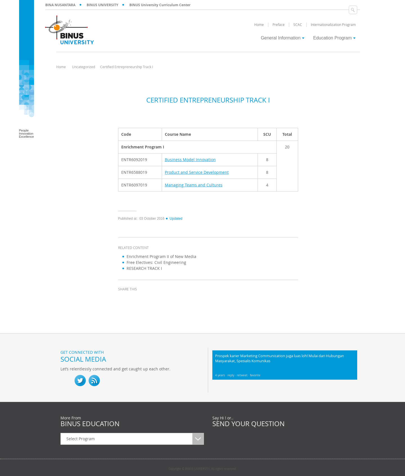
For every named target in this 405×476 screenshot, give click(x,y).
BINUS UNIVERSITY (102, 5)
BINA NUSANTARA (60, 5)
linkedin (152, 299)
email (166, 299)
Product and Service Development (197, 172)
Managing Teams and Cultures (193, 185)
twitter (137, 299)
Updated (173, 219)
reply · (232, 375)
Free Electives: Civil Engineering (156, 262)
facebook (123, 299)
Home (61, 66)
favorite (255, 375)
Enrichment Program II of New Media (161, 256)
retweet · (243, 375)
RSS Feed (94, 380)
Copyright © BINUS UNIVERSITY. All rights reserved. (202, 469)
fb (66, 380)
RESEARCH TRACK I (144, 268)
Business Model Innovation (190, 159)
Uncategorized (83, 66)
